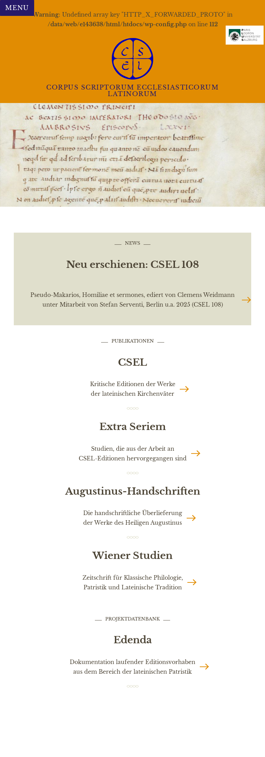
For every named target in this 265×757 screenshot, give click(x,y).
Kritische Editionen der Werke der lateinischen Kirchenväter (132, 389)
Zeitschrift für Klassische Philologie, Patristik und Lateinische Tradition (132, 582)
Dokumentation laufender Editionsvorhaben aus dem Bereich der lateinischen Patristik (132, 666)
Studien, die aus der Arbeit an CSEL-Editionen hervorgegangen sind (133, 453)
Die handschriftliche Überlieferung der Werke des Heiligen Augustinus (132, 518)
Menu (17, 8)
